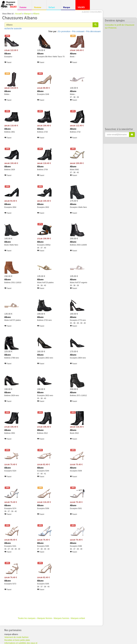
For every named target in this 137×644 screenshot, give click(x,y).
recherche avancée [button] (13, 28)
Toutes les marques (26, 618)
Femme (24, 7)
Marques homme (61, 618)
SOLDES (82, 8)
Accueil (18, 13)
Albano (36, 13)
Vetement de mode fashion (16, 637)
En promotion (64, 31)
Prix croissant (78, 31)
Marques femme (44, 618)
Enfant (53, 7)
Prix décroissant (93, 31)
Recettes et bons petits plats (17, 640)
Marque (67, 8)
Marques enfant (78, 618)
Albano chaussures (92, 12)
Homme (38, 7)
